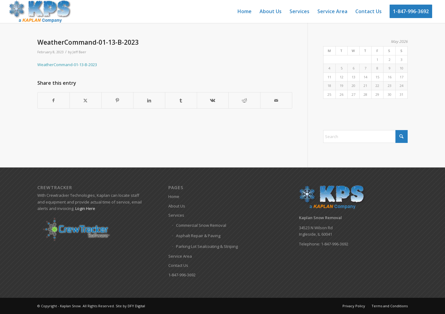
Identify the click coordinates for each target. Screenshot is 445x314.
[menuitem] (245, 11)
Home (173, 196)
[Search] (365, 136)
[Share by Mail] (276, 100)
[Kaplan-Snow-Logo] (40, 11)
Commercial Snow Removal (201, 225)
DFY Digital (136, 306)
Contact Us (178, 265)
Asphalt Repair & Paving (198, 235)
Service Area (180, 256)
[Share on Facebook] (53, 100)
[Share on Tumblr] (181, 100)
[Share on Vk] (213, 100)
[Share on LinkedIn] (149, 100)
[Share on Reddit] (244, 100)
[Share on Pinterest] (117, 100)
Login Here (85, 208)
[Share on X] (85, 100)
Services (176, 215)
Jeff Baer (79, 52)
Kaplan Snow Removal (320, 217)
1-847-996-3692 (182, 275)
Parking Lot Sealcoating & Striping (207, 246)
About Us (176, 206)
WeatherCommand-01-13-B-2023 (67, 64)
